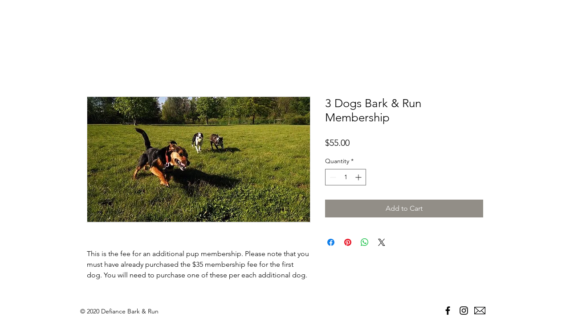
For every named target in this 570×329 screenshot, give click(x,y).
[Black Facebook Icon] (447, 310)
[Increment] (359, 177)
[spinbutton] (346, 177)
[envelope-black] (479, 310)
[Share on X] (381, 242)
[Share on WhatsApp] (364, 242)
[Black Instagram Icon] (463, 310)
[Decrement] (332, 177)
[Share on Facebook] (331, 242)
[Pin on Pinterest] (347, 242)
